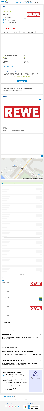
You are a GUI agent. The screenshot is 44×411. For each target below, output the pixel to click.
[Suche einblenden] (36, 2)
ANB (28, 399)
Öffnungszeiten (7, 32)
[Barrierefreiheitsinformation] (40, 2)
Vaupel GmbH (5, 296)
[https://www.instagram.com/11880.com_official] (12, 406)
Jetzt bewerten (22, 81)
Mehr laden (22, 274)
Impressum (17, 399)
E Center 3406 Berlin (6, 314)
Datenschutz (22, 399)
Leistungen (16, 32)
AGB (26, 399)
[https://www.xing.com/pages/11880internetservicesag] (15, 406)
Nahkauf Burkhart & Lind (7, 290)
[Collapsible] (41, 327)
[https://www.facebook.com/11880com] (6, 406)
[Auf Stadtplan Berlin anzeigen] (42, 156)
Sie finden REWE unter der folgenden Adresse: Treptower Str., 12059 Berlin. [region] (16, 330)
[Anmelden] (38, 2)
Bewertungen (31, 32)
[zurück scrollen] (2, 32)
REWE (3, 280)
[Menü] (42, 2)
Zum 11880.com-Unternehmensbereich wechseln (24, 2)
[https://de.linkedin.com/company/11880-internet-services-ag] (18, 406)
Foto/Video (23, 32)
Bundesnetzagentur (7, 375)
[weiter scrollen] (42, 32)
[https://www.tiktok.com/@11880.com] (9, 406)
